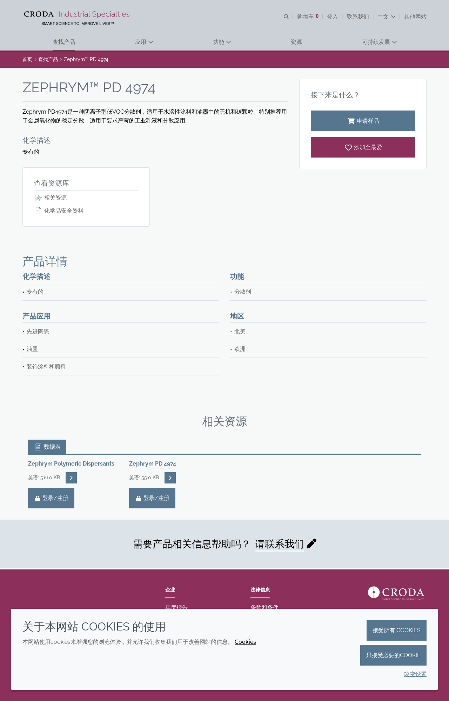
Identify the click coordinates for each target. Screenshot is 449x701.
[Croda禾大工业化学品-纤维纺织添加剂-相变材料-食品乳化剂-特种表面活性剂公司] (78, 15)
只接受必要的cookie (393, 655)
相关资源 (50, 198)
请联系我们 (279, 544)
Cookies (245, 642)
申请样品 (363, 121)
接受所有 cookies (397, 630)
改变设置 (415, 674)
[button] (64, 42)
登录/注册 (51, 498)
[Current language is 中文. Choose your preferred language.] (386, 16)
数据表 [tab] (47, 447)
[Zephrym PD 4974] (363, 148)
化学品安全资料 (58, 211)
